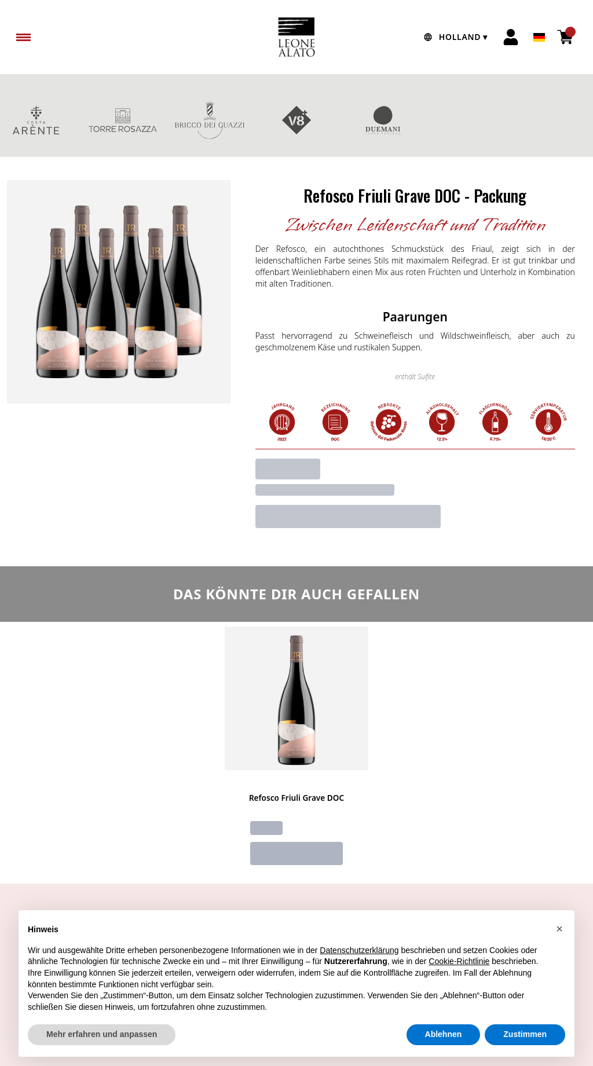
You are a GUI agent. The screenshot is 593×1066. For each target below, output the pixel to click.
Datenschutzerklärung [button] (359, 977)
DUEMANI (383, 120)
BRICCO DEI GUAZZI (209, 120)
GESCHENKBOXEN (470, 120)
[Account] (511, 37)
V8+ (296, 120)
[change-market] (454, 37)
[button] (559, 956)
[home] (296, 37)
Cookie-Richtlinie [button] (459, 988)
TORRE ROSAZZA (122, 120)
